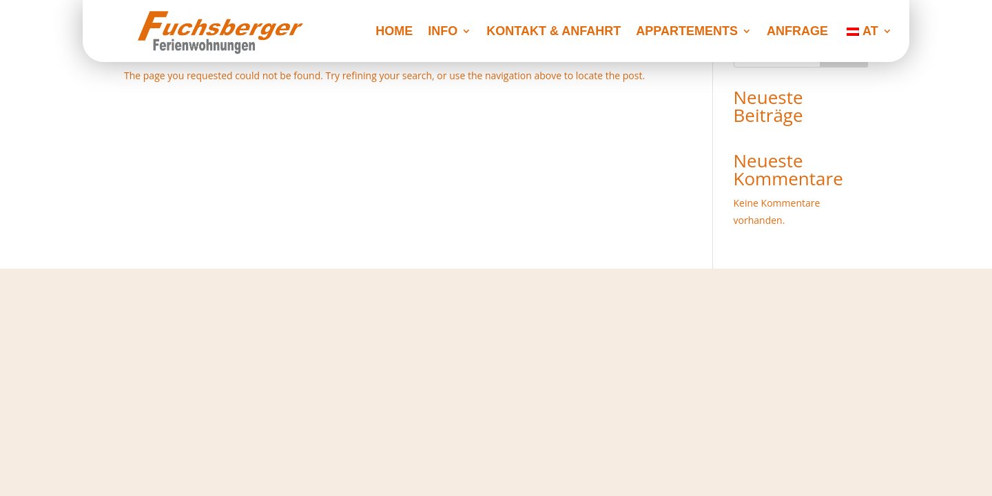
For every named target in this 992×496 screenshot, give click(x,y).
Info (442, 32)
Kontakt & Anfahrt (553, 32)
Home (394, 32)
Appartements (687, 32)
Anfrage (797, 32)
